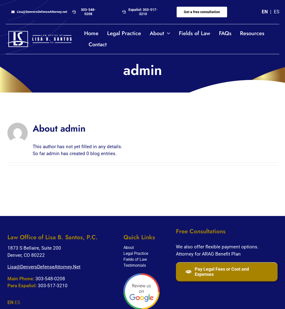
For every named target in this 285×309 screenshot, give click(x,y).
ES (276, 12)
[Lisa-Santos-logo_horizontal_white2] (39, 32)
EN (265, 12)
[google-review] (141, 276)
